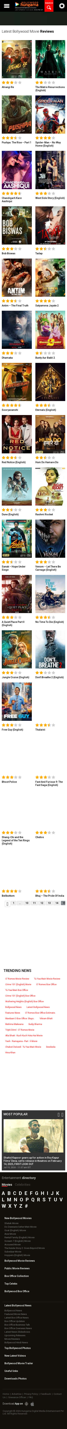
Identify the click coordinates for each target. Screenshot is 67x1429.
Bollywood (18, 1363)
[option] (33, 1144)
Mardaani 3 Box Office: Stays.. (20, 1018)
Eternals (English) (45, 409)
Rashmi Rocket (44, 514)
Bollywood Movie (19, 1260)
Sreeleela (50, 1047)
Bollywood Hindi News (16, 1342)
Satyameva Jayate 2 (47, 305)
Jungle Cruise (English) (15, 677)
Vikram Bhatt (46, 1018)
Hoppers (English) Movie (17, 1255)
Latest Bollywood (17, 1305)
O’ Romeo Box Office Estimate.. (40, 1013)
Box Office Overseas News (18, 1328)
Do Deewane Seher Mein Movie (20, 1226)
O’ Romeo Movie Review (17, 979)
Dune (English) (10, 514)
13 (49, 903)
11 (34, 903)
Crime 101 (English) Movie (18, 984)
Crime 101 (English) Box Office (20, 996)
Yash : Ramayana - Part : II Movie (21, 1041)
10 (26, 903)
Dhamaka (7, 357)
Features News (12, 1013)
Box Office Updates (14, 1321)
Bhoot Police (9, 781)
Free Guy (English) (12, 729)
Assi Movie (10, 1234)
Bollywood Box (16, 1291)
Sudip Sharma (35, 1024)
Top (10, 1283)
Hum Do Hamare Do (46, 462)
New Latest (15, 1355)
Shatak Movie (11, 1223)
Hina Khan (10, 1052)
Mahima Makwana (14, 1024)
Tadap (39, 253)
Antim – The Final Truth (15, 305)
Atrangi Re (8, 87)
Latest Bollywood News (38, 1007)
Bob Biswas (8, 253)
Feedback (46, 1394)
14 (56, 903)
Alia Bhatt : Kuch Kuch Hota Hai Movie (24, 1035)
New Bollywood (18, 1218)
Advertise (16, 1394)
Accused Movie (12, 1244)
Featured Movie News (15, 1314)
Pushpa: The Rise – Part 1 (16, 142)
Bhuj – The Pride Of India (49, 895)
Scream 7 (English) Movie (17, 1241)
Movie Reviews (12, 1339)
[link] (17, 59)
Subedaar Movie (12, 1251)
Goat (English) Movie (15, 1230)
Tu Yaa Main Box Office (16, 990)
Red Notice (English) (14, 462)
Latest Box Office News (16, 1317)
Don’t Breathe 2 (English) (49, 677)
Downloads (15, 1378)
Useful (11, 1371)
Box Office (16, 1276)
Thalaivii (40, 729)
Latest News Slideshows (17, 1332)
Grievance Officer (17, 1397)
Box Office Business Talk (17, 1324)
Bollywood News (13, 1007)
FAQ (31, 1397)
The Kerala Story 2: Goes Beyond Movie (24, 1248)
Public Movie (17, 1268)
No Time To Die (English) (49, 622)
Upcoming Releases (14, 1335)
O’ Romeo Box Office (46, 984)
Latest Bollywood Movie (28, 31)
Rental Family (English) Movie (19, 1237)
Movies (7, 1184)
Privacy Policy (31, 1394)
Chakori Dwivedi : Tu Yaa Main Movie (23, 1047)
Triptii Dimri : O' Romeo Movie (19, 1030)
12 (41, 903)
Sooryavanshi (10, 409)
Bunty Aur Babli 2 (45, 357)
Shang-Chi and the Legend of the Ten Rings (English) (16, 840)
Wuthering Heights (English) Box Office (24, 1001)
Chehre (39, 837)
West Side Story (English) (50, 198)
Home (6, 1394)
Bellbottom (8, 895)
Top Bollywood (17, 1348)
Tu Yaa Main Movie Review (47, 979)
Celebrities (22, 1184)
